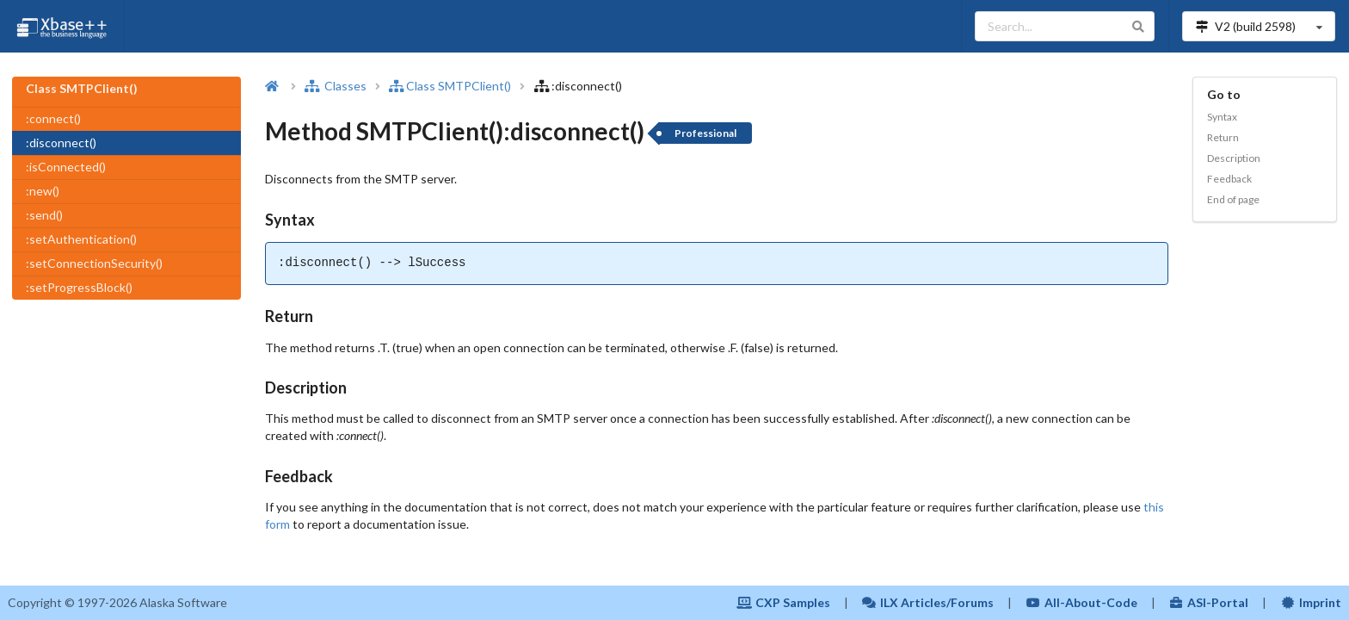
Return (1223, 137)
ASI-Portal (1209, 602)
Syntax (1222, 116)
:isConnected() (66, 166)
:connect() (53, 118)
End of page (1233, 199)
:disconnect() (61, 142)
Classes (336, 85)
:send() (44, 215)
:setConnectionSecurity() (94, 263)
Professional (705, 133)
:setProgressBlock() (79, 287)
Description (1233, 158)
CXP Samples (783, 602)
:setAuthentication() (81, 239)
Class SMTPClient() (450, 85)
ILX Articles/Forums (928, 602)
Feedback (1229, 178)
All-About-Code (1081, 602)
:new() (42, 190)
